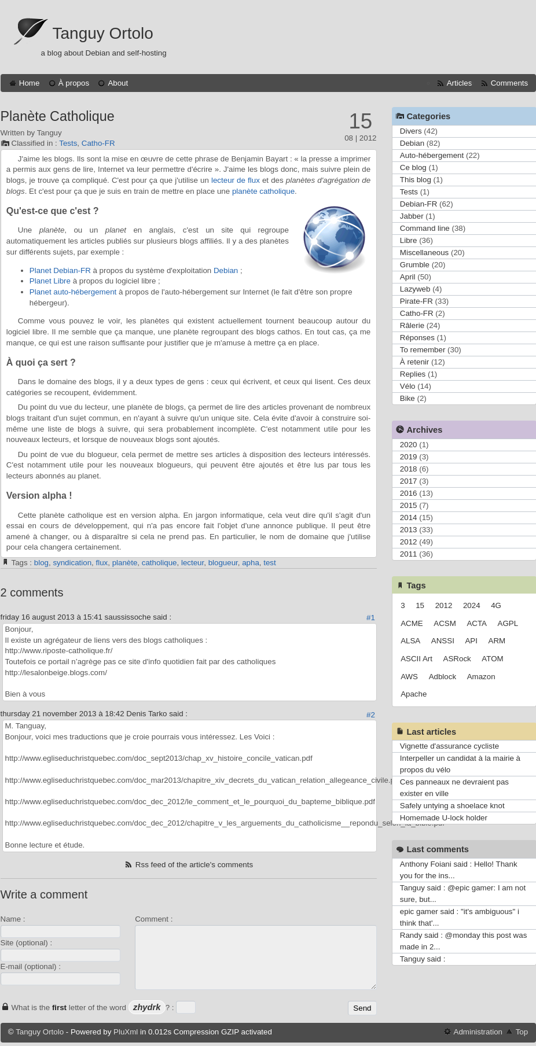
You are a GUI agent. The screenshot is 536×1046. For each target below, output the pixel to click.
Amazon (481, 676)
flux (102, 562)
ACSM (445, 623)
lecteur (192, 562)
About (118, 83)
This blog (415, 179)
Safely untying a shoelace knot (452, 805)
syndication (72, 562)
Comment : (153, 919)
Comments (509, 83)
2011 (408, 554)
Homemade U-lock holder (443, 817)
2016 (408, 493)
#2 (370, 714)
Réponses (417, 337)
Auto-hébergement (432, 155)
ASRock (457, 658)
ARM (497, 640)
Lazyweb (415, 289)
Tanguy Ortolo (103, 33)
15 (420, 605)
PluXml (125, 1031)
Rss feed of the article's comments (194, 864)
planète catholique (263, 191)
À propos (73, 83)
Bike (407, 398)
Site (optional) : (27, 942)
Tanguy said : (423, 959)
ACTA (477, 623)
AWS (409, 676)
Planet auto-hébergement (73, 292)
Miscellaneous (424, 252)
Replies (412, 374)
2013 (408, 529)
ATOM (492, 658)
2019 (408, 456)
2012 (408, 541)
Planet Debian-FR (60, 270)
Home (29, 83)
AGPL (508, 623)
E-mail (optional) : (31, 966)
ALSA (410, 640)
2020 (408, 444)
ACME (412, 623)
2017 (408, 481)
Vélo (408, 386)
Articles (459, 83)
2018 (408, 469)
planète (125, 562)
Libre (408, 240)
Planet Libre (50, 281)
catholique (159, 562)
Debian (226, 270)
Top (522, 1031)
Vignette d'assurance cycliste (449, 746)
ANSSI (442, 640)
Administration (478, 1031)
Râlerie (412, 325)
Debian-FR (418, 204)
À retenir (414, 362)
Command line (425, 228)
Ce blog (413, 167)
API (471, 640)
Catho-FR (98, 143)
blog (41, 562)
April (408, 276)
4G (496, 605)
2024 (471, 605)
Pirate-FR (416, 301)
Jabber (412, 216)
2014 (408, 517)
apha (250, 562)
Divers (411, 131)
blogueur (223, 562)
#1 (370, 617)
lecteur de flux (235, 180)
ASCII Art (416, 658)
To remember (423, 349)
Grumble (414, 264)
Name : (13, 919)
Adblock (442, 676)
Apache (414, 694)
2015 (408, 505)
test (269, 562)
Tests (68, 143)
